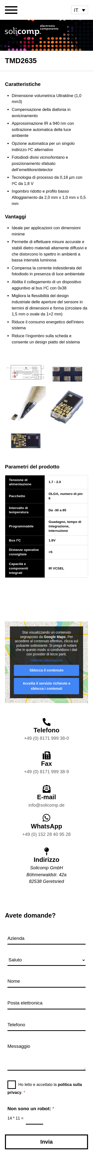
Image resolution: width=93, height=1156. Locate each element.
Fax (46, 763)
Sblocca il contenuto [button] (46, 670)
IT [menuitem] (76, 10)
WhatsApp (46, 826)
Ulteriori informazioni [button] (46, 660)
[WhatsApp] (46, 817)
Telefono (46, 730)
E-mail (46, 797)
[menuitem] (79, 10)
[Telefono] (47, 722)
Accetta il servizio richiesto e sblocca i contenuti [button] (46, 686)
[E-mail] (47, 789)
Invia (46, 1142)
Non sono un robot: (30, 1108)
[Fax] (47, 755)
